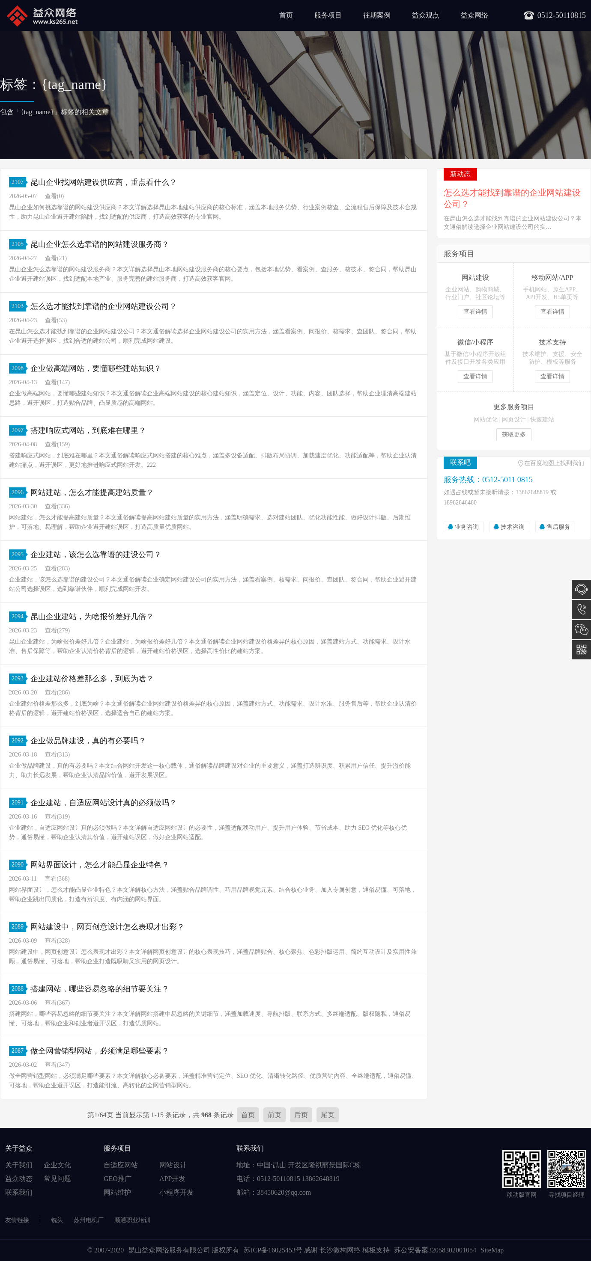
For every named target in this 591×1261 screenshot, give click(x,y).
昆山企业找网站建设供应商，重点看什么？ (103, 182)
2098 (19, 368)
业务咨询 (467, 527)
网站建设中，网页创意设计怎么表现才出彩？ (107, 927)
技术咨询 (513, 527)
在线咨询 (581, 589)
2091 (19, 802)
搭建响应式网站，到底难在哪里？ (88, 430)
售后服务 (558, 527)
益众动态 (19, 1178)
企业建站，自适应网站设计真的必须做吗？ (103, 802)
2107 (19, 182)
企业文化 (57, 1165)
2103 (19, 306)
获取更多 (514, 434)
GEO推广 (117, 1178)
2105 (19, 244)
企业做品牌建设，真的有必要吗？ (88, 740)
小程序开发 (176, 1192)
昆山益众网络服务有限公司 (169, 1250)
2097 (19, 430)
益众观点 (425, 15)
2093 (19, 678)
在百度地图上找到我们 (554, 463)
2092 (19, 740)
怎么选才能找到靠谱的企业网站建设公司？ (103, 306)
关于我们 (19, 1165)
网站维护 (117, 1192)
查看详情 (475, 312)
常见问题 (57, 1178)
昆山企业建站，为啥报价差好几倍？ (92, 616)
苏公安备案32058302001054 (435, 1250)
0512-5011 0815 (581, 609)
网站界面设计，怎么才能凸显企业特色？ (99, 864)
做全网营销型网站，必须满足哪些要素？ (99, 1051)
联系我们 (19, 1192)
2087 (19, 1050)
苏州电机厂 (89, 1220)
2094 (19, 616)
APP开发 (172, 1178)
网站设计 (173, 1165)
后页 (301, 1115)
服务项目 (328, 15)
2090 (19, 864)
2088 (19, 988)
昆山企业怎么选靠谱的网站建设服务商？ (99, 244)
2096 (19, 492)
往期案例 (377, 15)
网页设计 (514, 419)
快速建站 (542, 419)
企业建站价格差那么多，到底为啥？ (92, 678)
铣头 (57, 1220)
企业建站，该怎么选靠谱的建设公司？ (95, 554)
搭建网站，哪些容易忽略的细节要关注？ (99, 989)
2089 (19, 926)
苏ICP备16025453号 (274, 1250)
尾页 (327, 1115)
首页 (286, 15)
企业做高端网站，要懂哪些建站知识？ (95, 368)
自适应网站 (121, 1165)
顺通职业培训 (132, 1220)
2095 (19, 554)
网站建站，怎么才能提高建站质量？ (92, 492)
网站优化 (486, 419)
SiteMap (492, 1250)
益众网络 (474, 15)
